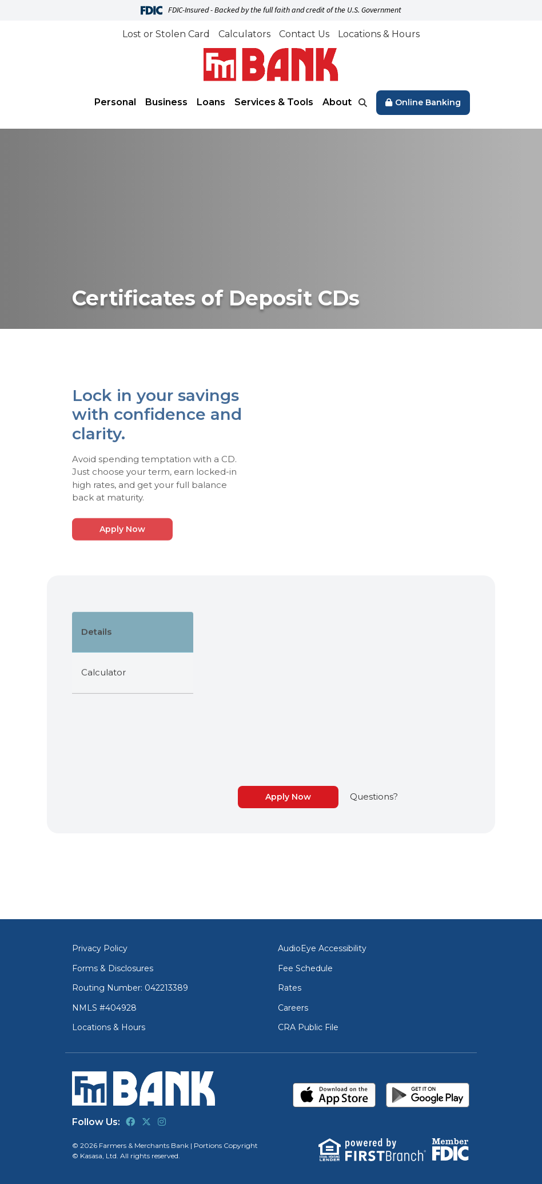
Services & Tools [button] (273, 102)
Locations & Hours (379, 34)
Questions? (374, 796)
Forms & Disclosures (112, 968)
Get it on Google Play (428, 1095)
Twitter (146, 1121)
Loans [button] (211, 102)
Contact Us (304, 34)
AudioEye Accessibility (322, 948)
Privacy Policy (99, 948)
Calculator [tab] (103, 717)
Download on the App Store (335, 1095)
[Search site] (362, 102)
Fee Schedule (305, 968)
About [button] (337, 102)
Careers (293, 1008)
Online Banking (428, 102)
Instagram (162, 1121)
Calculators (244, 34)
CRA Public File (308, 1027)
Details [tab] (96, 676)
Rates (289, 988)
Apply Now (122, 574)
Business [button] (166, 102)
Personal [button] (115, 102)
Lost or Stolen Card (166, 34)
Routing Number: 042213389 (130, 988)
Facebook (130, 1121)
